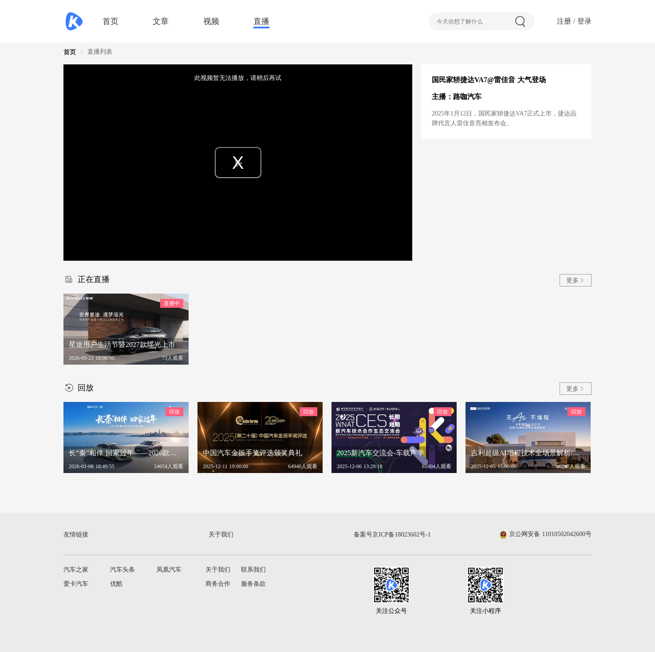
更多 (575, 280)
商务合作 (217, 583)
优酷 (116, 583)
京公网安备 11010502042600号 (545, 534)
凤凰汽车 (169, 569)
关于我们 (217, 569)
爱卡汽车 (75, 583)
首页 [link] (69, 52)
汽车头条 (122, 569)
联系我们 (253, 569)
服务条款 (253, 583)
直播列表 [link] (99, 51)
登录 (584, 21)
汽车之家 (75, 569)
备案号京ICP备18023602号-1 (392, 534)
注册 (564, 21)
